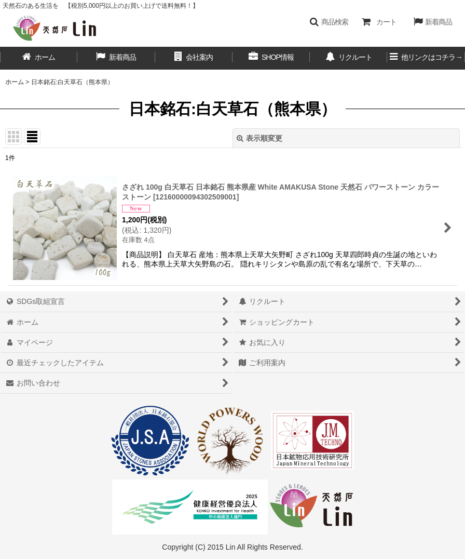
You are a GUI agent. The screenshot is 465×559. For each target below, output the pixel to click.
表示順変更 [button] (259, 138)
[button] (328, 22)
